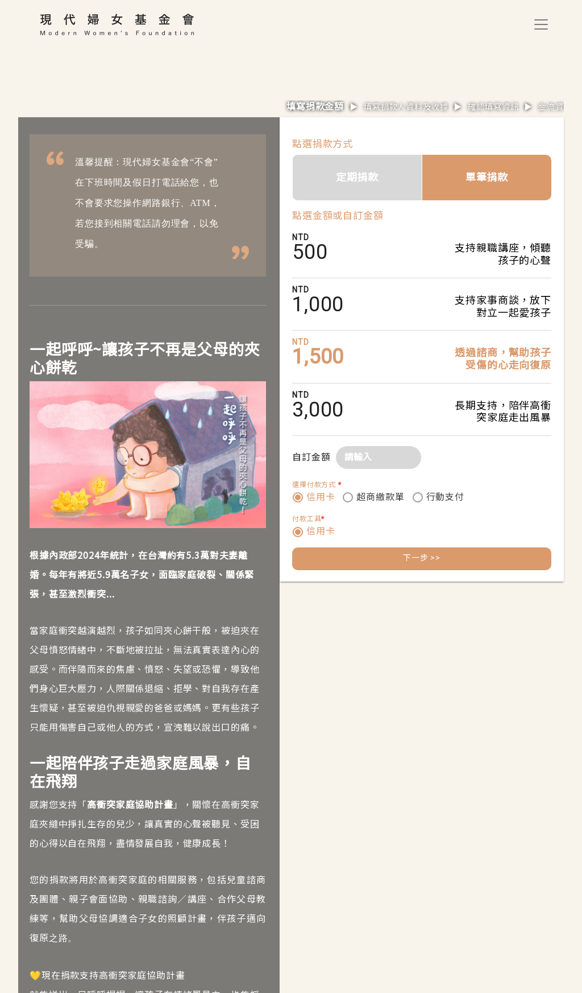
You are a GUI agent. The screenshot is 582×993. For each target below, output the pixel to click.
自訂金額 (311, 457)
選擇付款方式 (317, 485)
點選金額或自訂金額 (338, 215)
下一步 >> (421, 557)
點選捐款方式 (322, 144)
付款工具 (308, 519)
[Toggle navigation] (541, 24)
